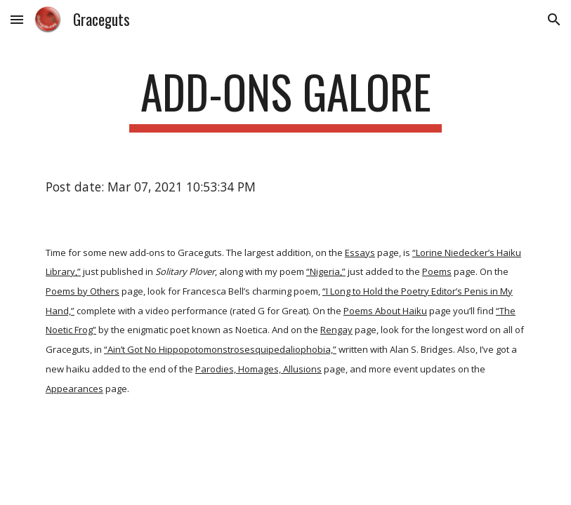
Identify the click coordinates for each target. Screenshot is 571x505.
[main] (285, 98)
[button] (17, 19)
